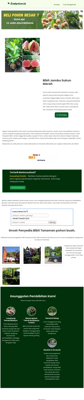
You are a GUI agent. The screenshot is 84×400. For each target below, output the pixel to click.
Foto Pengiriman (69, 4)
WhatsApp (62, 78)
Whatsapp (11, 381)
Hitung (52, 178)
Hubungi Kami (55, 138)
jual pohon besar (59, 194)
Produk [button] (56, 4)
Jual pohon (44, 398)
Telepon (10, 386)
